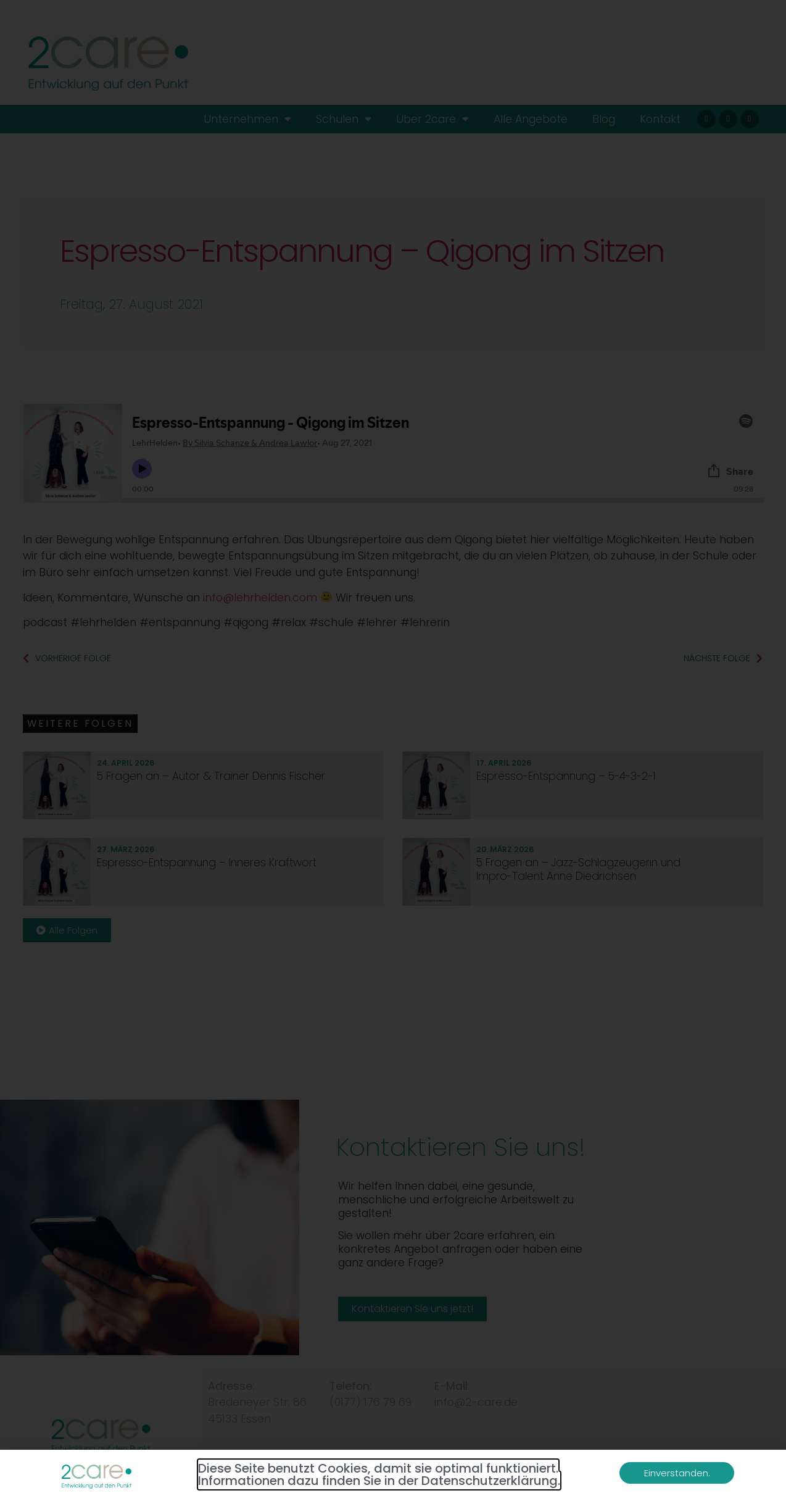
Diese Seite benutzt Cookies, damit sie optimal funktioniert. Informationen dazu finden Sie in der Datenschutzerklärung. (379, 1474)
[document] (393, 750)
